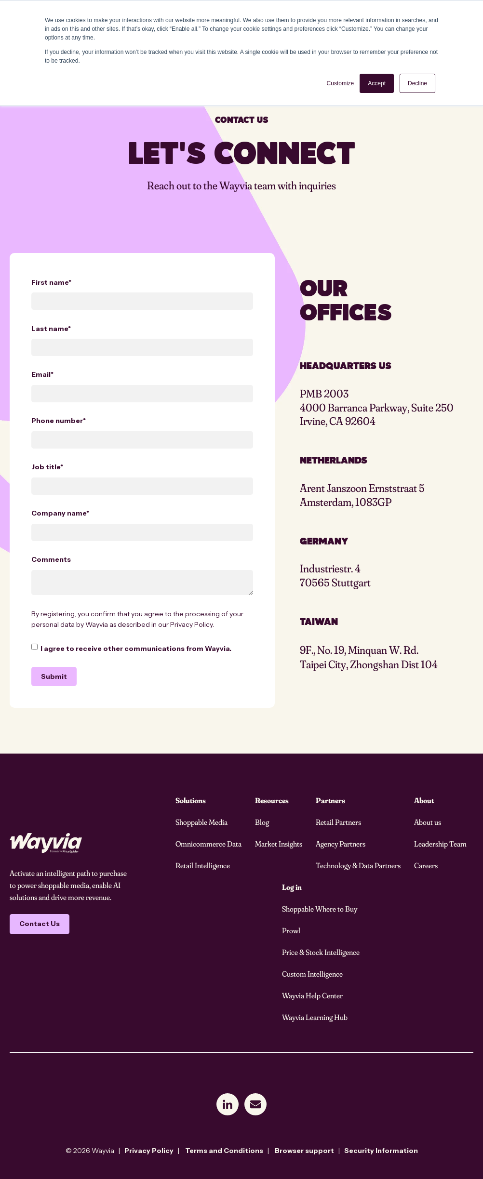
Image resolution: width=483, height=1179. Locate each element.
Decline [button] (417, 83)
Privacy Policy (191, 624)
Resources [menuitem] (272, 800)
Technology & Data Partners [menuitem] (358, 865)
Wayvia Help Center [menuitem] (312, 995)
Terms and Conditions (224, 1150)
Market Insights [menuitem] (278, 843)
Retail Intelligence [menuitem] (202, 865)
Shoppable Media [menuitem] (201, 822)
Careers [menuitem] (426, 865)
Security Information (381, 1150)
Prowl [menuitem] (291, 930)
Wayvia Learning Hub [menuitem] (315, 1017)
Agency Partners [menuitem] (340, 843)
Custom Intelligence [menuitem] (312, 974)
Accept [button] (377, 83)
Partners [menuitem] (330, 800)
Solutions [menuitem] (190, 800)
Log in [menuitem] (292, 887)
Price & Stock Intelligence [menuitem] (321, 952)
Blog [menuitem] (262, 822)
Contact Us (39, 923)
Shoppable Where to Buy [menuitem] (319, 909)
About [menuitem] (424, 800)
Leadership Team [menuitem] (440, 843)
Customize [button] (340, 83)
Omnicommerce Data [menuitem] (208, 843)
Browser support (304, 1150)
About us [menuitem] (427, 822)
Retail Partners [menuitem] (338, 822)
